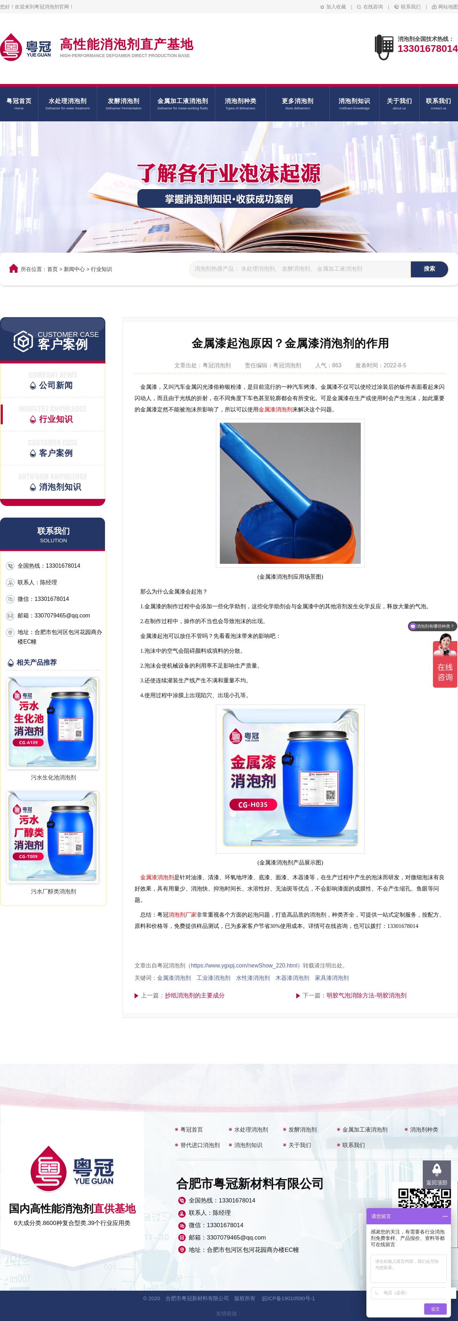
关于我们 (300, 1145)
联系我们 (411, 7)
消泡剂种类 (424, 1130)
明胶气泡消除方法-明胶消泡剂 (367, 995)
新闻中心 (74, 269)
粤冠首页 (191, 1130)
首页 (52, 269)
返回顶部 (436, 1183)
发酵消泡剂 (303, 1130)
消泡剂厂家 (182, 915)
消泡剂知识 (248, 1145)
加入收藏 (336, 7)
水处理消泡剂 (251, 1130)
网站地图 (448, 7)
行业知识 (101, 269)
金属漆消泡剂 (275, 409)
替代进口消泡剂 (200, 1145)
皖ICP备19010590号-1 (288, 1298)
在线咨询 (373, 7)
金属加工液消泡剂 (365, 1130)
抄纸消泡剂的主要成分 (195, 995)
